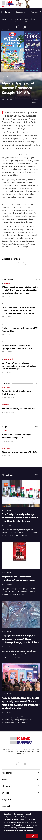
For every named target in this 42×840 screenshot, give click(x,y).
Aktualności (9, 359)
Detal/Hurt (6, 387)
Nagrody (6, 799)
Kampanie (7, 283)
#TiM (34, 102)
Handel (7, 12)
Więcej (37, 279)
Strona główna (7, 19)
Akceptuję (32, 836)
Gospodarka (21, 12)
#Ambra (35, 100)
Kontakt (6, 806)
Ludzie (4, 431)
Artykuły (18, 19)
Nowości (34, 12)
